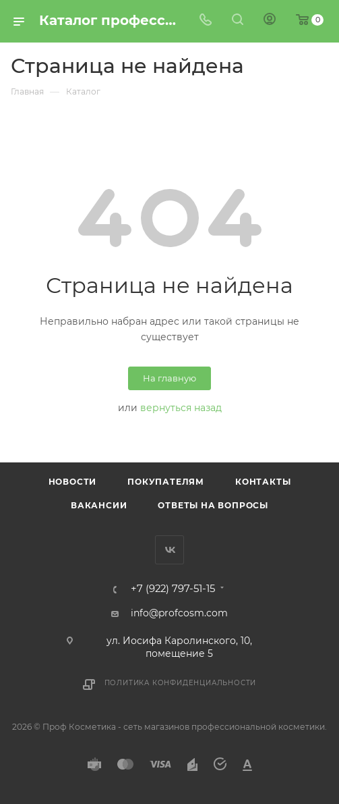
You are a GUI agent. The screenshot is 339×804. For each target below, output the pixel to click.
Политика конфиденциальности (180, 682)
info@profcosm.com (179, 613)
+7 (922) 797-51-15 (173, 589)
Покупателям (165, 482)
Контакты (262, 482)
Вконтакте (169, 549)
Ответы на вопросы (213, 505)
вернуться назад (181, 408)
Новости (73, 482)
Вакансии (99, 505)
